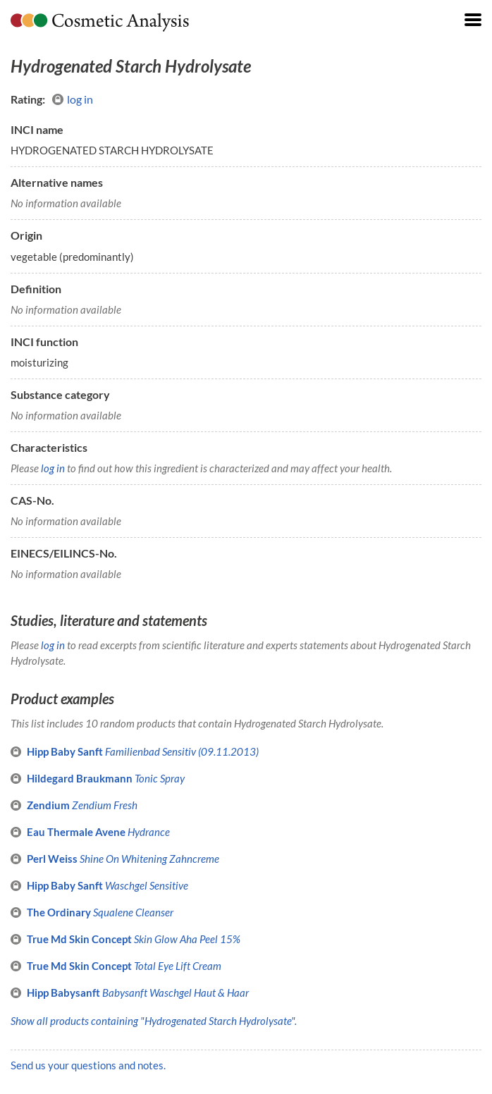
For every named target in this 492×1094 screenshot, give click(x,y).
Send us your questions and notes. (88, 1065)
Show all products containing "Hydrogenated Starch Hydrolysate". (154, 1020)
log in (72, 99)
